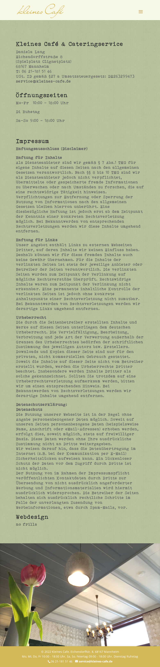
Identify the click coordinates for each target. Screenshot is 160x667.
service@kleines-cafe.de (43, 81)
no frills (26, 524)
